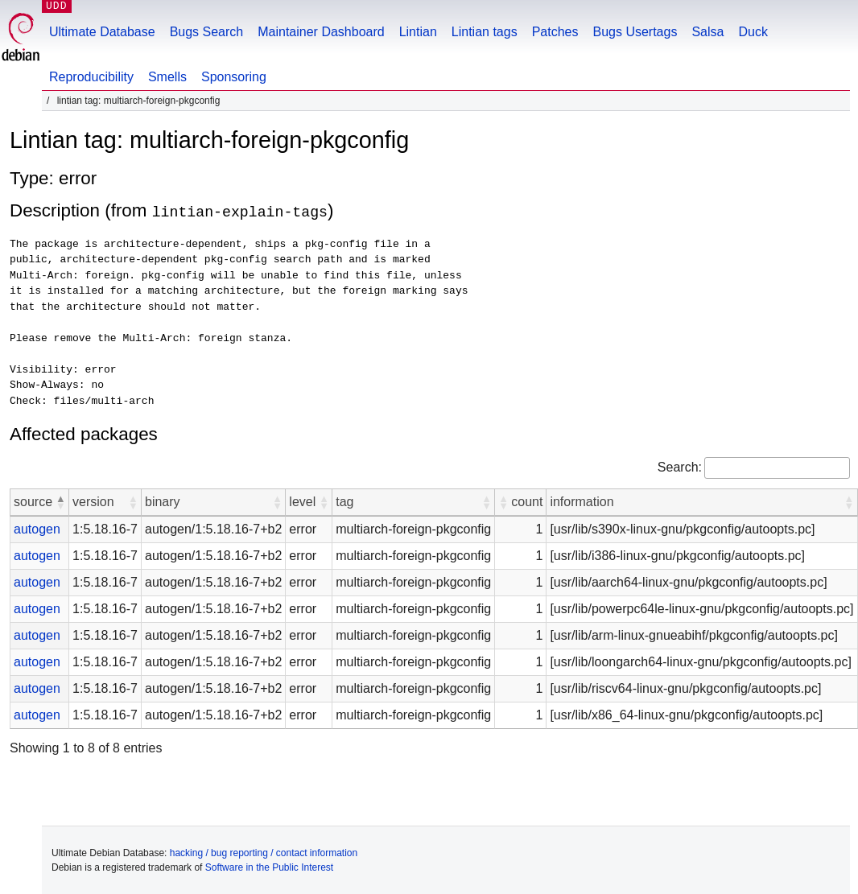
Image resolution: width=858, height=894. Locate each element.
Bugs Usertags (634, 32)
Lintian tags (485, 32)
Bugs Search (207, 32)
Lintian (418, 32)
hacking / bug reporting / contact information (263, 852)
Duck (752, 32)
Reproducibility (91, 77)
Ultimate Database (102, 32)
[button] (60, 501)
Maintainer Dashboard (321, 32)
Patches (555, 32)
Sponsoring (233, 77)
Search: (680, 466)
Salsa (707, 32)
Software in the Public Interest (269, 866)
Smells (167, 77)
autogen (37, 528)
